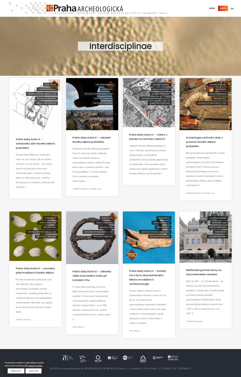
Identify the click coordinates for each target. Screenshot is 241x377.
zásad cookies (35, 366)
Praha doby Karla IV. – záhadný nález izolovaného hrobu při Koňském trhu (92, 276)
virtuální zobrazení (103, 98)
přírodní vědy (219, 98)
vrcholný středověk (46, 98)
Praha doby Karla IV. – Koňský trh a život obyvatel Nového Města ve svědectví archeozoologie (147, 277)
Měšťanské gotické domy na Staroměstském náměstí (203, 272)
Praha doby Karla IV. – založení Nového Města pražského (92, 140)
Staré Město (220, 232)
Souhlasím (34, 371)
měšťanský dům (219, 222)
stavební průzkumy (47, 89)
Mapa (223, 8)
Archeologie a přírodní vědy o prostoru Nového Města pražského (204, 142)
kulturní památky (218, 218)
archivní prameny (104, 84)
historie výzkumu (218, 84)
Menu (212, 8)
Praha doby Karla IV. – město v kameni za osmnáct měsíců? (148, 137)
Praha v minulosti (161, 89)
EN (232, 8)
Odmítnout (16, 371)
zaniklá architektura (46, 103)
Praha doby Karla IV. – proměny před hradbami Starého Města (35, 270)
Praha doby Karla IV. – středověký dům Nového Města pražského (35, 144)
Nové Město (50, 84)
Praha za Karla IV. (161, 222)
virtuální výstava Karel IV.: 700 (42, 94)
